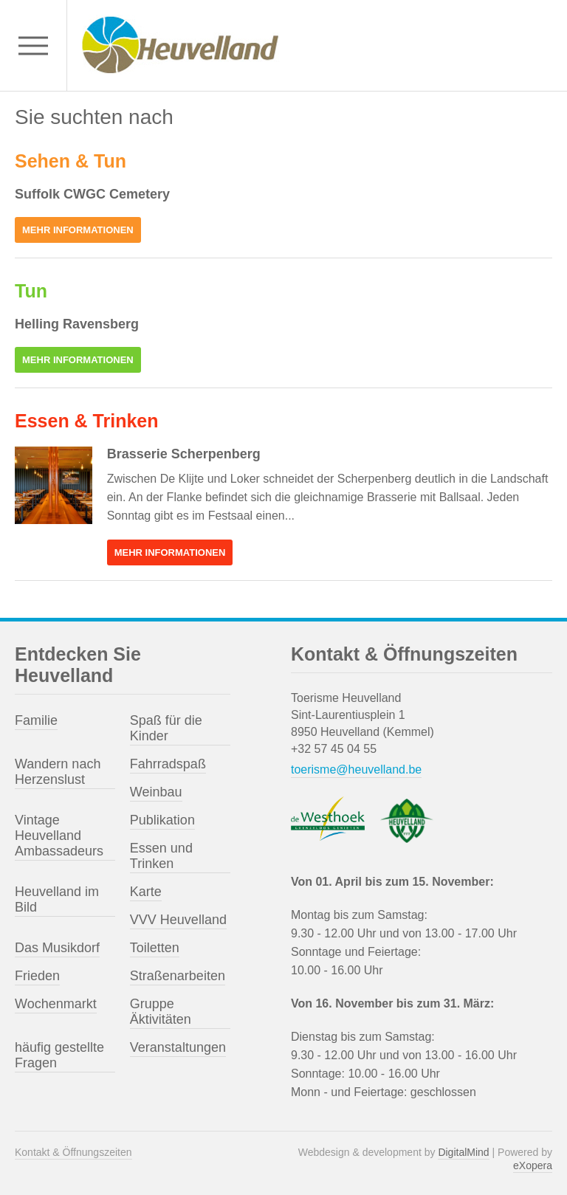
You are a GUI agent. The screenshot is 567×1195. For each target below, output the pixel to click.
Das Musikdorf (57, 947)
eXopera (532, 1165)
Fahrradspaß (168, 764)
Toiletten (154, 947)
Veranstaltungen (178, 1047)
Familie (36, 720)
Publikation (162, 820)
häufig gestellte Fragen (59, 1055)
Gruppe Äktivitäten (160, 1011)
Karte (146, 891)
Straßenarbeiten (177, 975)
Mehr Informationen (78, 229)
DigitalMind (463, 1152)
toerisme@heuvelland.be (356, 769)
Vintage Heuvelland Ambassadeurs (59, 835)
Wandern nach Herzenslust (57, 772)
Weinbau (156, 792)
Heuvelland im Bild (57, 899)
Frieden (37, 975)
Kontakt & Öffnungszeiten (73, 1152)
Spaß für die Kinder (166, 728)
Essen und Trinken (161, 856)
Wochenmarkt (56, 1003)
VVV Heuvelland (178, 919)
